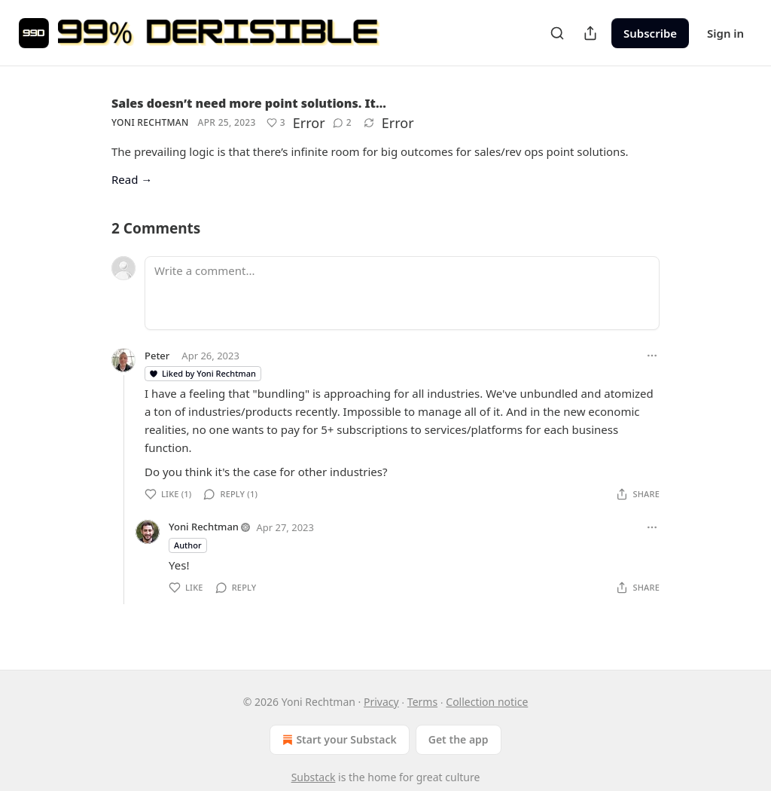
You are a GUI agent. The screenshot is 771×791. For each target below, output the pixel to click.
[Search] (557, 33)
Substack (313, 777)
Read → (131, 179)
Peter (157, 355)
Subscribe (650, 33)
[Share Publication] (590, 33)
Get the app (458, 739)
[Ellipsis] (652, 356)
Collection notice (487, 702)
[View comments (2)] (342, 123)
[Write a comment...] (402, 293)
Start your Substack (337, 739)
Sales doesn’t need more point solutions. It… (248, 103)
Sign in (725, 33)
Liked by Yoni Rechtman (202, 373)
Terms (422, 702)
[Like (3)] (276, 123)
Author (188, 545)
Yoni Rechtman (150, 122)
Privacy (381, 702)
